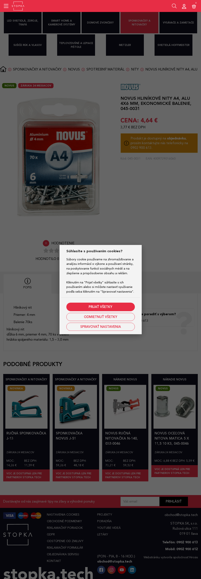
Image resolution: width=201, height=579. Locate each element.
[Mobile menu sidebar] (6, 6)
